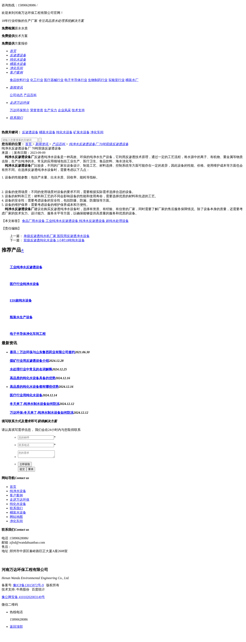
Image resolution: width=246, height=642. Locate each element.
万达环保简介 (19, 110)
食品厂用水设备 (34, 221)
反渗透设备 (30, 132)
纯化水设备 (64, 132)
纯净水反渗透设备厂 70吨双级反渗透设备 (98, 144)
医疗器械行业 (54, 80)
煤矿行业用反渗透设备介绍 (29, 360)
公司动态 (16, 95)
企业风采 (64, 110)
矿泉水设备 (81, 132)
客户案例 (16, 496)
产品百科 (30, 95)
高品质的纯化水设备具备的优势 (32, 378)
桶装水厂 (131, 80)
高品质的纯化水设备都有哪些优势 (34, 386)
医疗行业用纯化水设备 (26, 395)
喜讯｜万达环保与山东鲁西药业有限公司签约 (42, 352)
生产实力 (50, 110)
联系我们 (16, 509)
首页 (29, 144)
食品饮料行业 (19, 80)
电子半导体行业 (75, 80)
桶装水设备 (47, 132)
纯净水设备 (18, 492)
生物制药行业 (98, 80)
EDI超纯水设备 (21, 300)
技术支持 (78, 110)
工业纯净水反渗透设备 (62, 221)
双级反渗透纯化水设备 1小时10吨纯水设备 (54, 240)
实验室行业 (116, 80)
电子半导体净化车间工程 (28, 333)
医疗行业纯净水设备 (24, 284)
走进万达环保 (19, 501)
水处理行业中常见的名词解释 (31, 369)
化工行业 (36, 80)
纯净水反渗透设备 (92, 221)
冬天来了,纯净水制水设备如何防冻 (34, 404)
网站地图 (16, 518)
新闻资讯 (42, 144)
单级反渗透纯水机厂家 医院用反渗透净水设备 (57, 236)
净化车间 (96, 132)
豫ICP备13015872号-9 (28, 586)
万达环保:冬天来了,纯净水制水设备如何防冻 (42, 412)
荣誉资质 (36, 110)
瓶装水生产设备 (21, 317)
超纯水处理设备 (117, 221)
